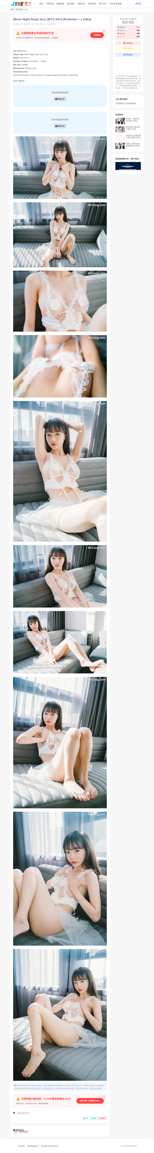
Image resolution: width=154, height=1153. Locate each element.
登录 (138, 3)
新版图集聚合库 (33, 1146)
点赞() (102, 1118)
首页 (12, 9)
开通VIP (128, 48)
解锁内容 (60, 99)
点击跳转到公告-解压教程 (125, 103)
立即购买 (128, 43)
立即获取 (97, 35)
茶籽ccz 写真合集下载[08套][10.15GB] (133, 145)
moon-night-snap (23, 1113)
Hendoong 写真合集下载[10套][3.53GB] (133, 136)
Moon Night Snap (31, 54)
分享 (85, 1118)
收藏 (93, 1118)
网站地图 (21, 1146)
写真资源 (19, 9)
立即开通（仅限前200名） (90, 1101)
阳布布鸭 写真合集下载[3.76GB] (133, 128)
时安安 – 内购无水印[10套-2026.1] (133, 120)
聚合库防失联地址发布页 (49, 1146)
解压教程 (128, 55)
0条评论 (51, 24)
